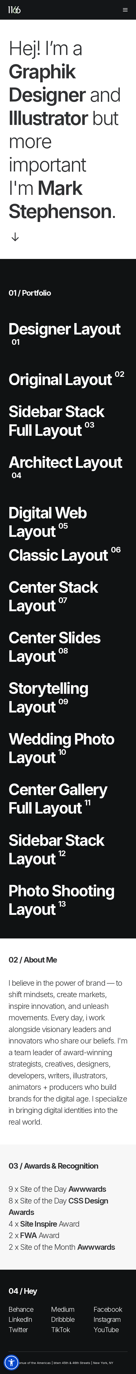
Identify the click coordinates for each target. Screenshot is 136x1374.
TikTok (60, 1330)
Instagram (107, 1319)
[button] (11, 1362)
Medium (62, 1309)
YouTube (106, 1330)
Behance (20, 1309)
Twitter (18, 1330)
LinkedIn (20, 1319)
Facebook (107, 1309)
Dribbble (62, 1319)
